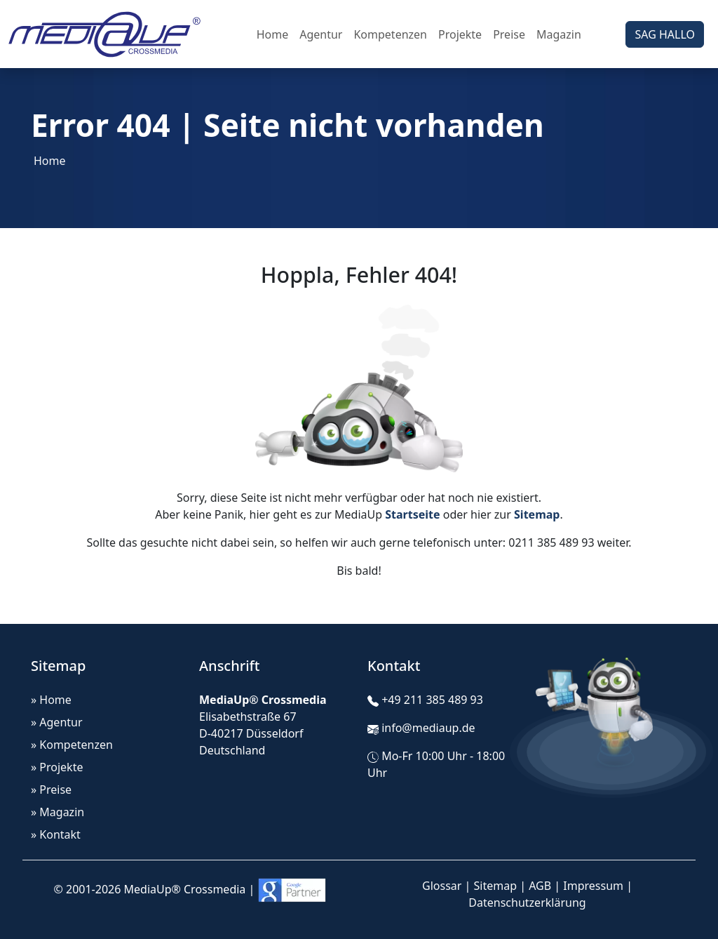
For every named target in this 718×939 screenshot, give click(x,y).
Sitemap (495, 885)
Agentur (320, 34)
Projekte (460, 34)
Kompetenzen (390, 34)
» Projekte (57, 767)
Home (273, 34)
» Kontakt (56, 834)
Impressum (593, 885)
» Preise (51, 789)
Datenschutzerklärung (526, 902)
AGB (540, 885)
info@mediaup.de (428, 727)
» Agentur (57, 722)
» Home (51, 699)
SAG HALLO (665, 34)
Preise (509, 34)
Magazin (558, 34)
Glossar (441, 885)
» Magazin (57, 812)
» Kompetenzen (72, 744)
